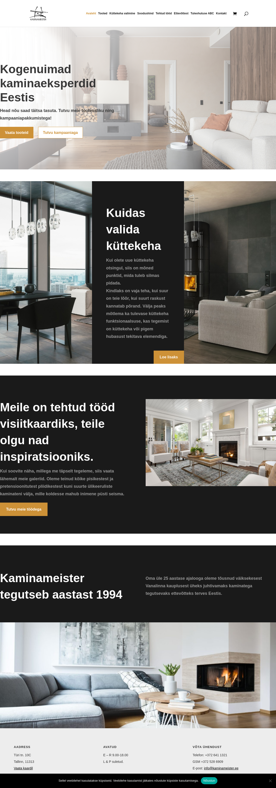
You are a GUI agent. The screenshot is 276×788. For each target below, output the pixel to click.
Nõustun (209, 780)
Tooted (102, 13)
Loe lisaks (169, 357)
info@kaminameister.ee (221, 768)
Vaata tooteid (16, 133)
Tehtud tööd (164, 13)
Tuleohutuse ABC (202, 13)
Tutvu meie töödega (23, 509)
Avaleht (91, 13)
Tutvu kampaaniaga (60, 133)
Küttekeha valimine (122, 13)
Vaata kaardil (23, 768)
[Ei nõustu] (270, 780)
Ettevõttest (181, 13)
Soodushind (145, 13)
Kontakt (221, 13)
